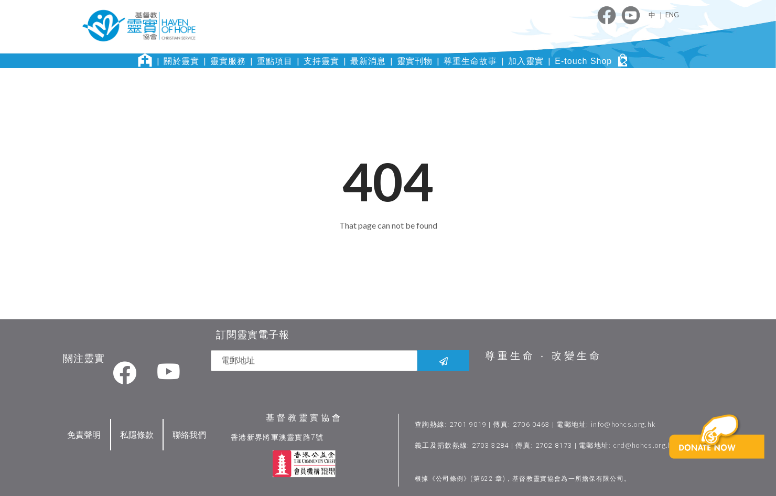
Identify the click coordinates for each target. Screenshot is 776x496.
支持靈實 (321, 61)
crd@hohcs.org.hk (645, 444)
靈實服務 (228, 61)
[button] (718, 453)
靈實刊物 (415, 61)
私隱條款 (137, 433)
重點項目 (275, 61)
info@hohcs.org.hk (623, 423)
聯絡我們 (189, 433)
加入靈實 (526, 61)
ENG (672, 14)
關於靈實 (181, 61)
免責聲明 (84, 433)
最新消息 (368, 61)
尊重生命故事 (470, 61)
